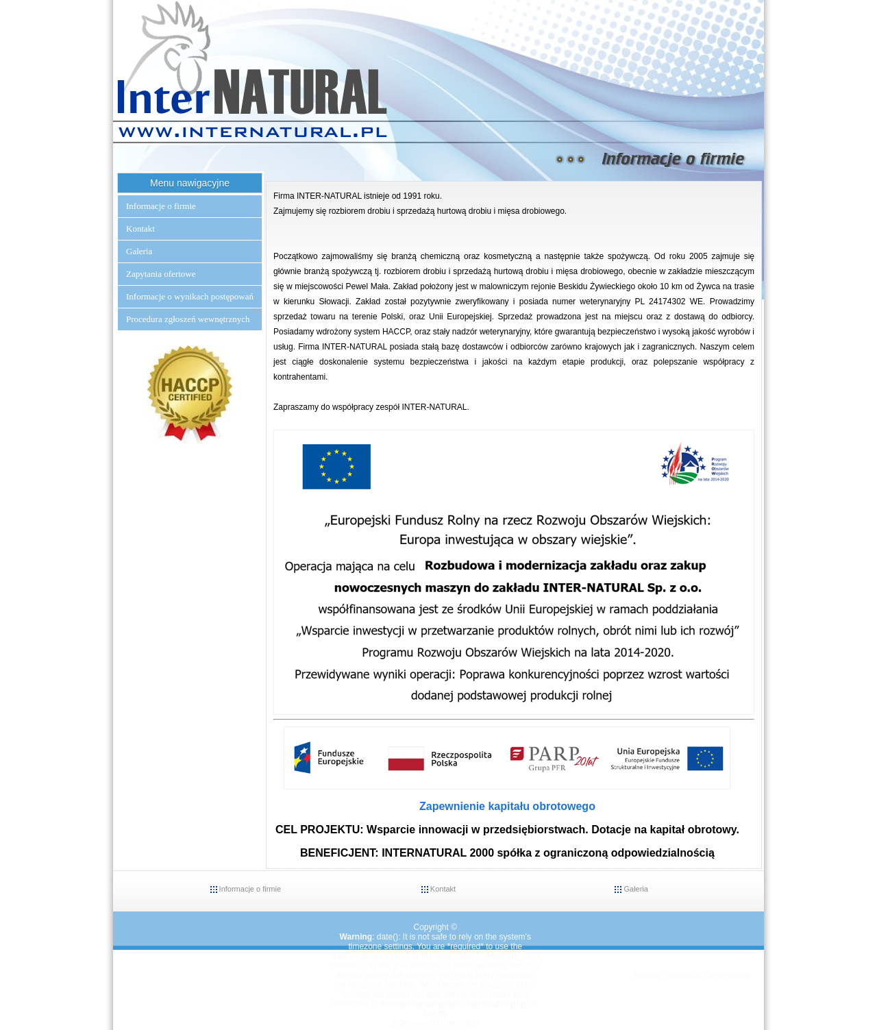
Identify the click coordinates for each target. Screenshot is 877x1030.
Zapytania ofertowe (160, 274)
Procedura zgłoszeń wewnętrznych (187, 319)
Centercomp (726, 975)
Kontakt (140, 228)
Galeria (139, 251)
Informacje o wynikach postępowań (190, 296)
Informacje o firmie (161, 206)
